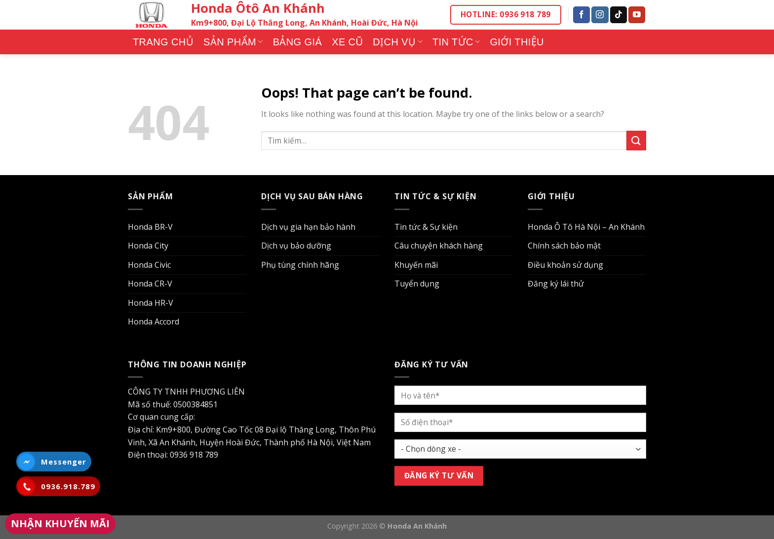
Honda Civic (149, 264)
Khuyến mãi (416, 264)
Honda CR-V (150, 283)
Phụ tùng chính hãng (300, 264)
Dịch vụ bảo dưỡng (296, 245)
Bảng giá (297, 41)
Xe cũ (347, 41)
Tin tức (456, 41)
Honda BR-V (150, 226)
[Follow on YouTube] (636, 14)
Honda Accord (153, 321)
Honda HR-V (150, 302)
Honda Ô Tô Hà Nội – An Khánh (586, 226)
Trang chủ (163, 41)
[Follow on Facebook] (581, 14)
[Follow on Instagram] (599, 14)
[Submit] (636, 140)
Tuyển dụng (416, 283)
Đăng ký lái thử (556, 283)
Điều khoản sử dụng (565, 264)
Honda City (148, 245)
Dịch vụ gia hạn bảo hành (308, 226)
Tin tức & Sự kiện (426, 226)
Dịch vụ (398, 41)
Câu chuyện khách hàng (438, 245)
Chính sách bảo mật (564, 245)
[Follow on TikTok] (618, 14)
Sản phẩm (233, 41)
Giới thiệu (517, 41)
